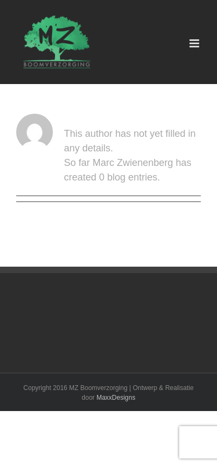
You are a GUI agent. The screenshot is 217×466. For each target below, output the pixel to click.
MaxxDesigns (116, 397)
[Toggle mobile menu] (195, 43)
